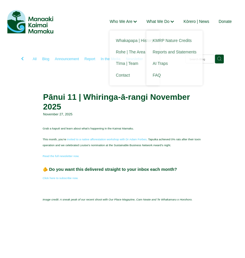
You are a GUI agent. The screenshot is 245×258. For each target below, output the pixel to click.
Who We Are (123, 21)
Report (90, 59)
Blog (45, 59)
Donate (225, 21)
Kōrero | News (196, 21)
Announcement (67, 59)
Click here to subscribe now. (60, 178)
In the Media (110, 59)
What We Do (160, 21)
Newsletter (134, 59)
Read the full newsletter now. (61, 156)
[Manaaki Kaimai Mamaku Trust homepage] (30, 21)
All (35, 59)
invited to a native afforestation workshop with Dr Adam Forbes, (107, 139)
